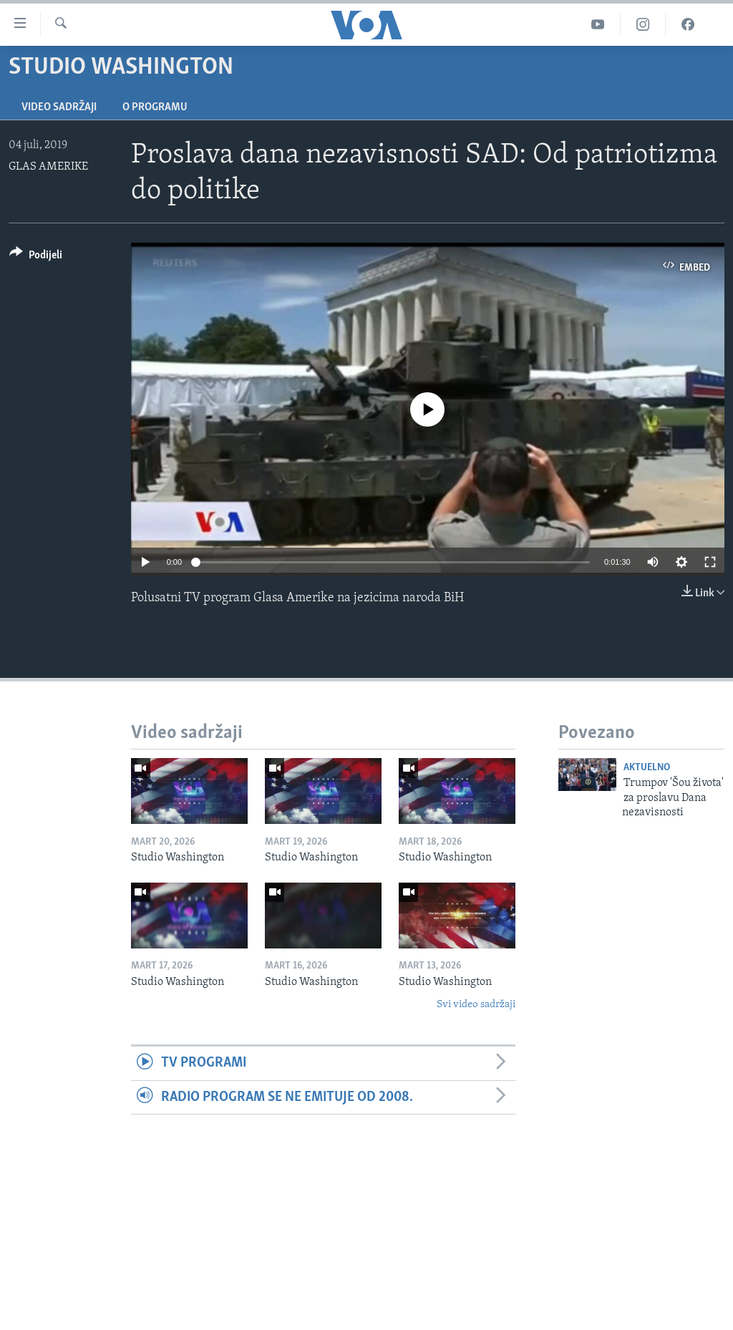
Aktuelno (646, 767)
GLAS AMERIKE (48, 167)
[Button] (35, 257)
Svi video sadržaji (476, 1004)
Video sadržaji (59, 107)
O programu (155, 107)
